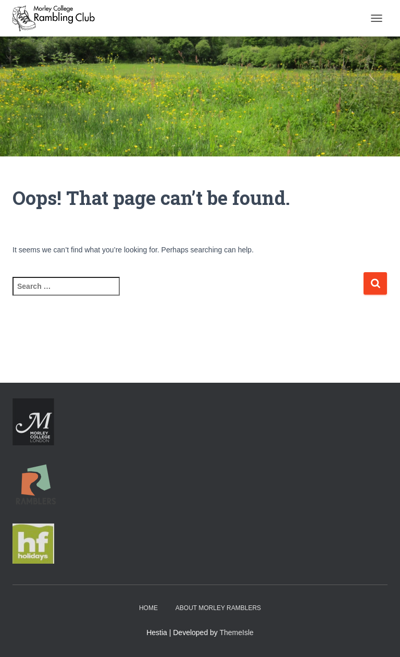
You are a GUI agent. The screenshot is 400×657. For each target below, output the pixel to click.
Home (148, 608)
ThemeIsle (237, 632)
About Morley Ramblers (218, 608)
